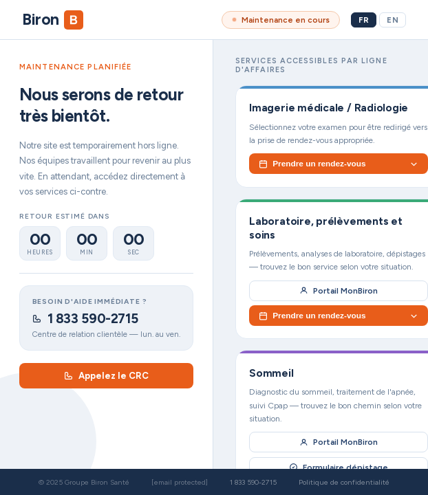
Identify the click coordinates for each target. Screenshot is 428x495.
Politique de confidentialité (344, 482)
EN (392, 20)
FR (364, 20)
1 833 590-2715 (85, 319)
